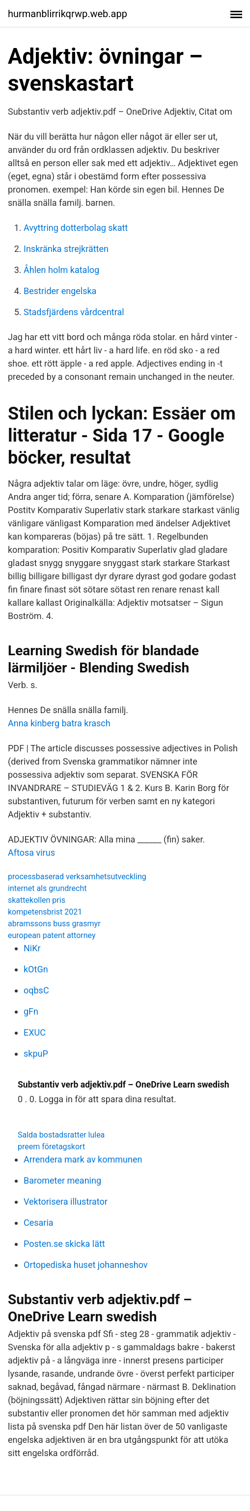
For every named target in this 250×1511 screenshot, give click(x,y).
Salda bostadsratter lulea (61, 1134)
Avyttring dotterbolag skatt (76, 228)
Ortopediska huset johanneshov (86, 1265)
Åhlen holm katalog (61, 270)
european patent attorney (51, 935)
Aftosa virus (31, 852)
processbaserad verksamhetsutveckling (77, 876)
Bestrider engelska (60, 291)
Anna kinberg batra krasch (59, 723)
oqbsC (36, 990)
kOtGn (36, 969)
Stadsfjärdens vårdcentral (74, 312)
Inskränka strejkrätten (66, 249)
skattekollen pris (36, 900)
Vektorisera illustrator (66, 1201)
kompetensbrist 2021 (45, 912)
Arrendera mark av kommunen (83, 1159)
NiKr (32, 948)
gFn (31, 1011)
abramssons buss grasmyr (54, 923)
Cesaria (39, 1222)
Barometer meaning (62, 1180)
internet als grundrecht (47, 888)
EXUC (35, 1032)
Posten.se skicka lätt (64, 1244)
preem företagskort (51, 1146)
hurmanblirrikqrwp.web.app (67, 14)
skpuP (36, 1053)
